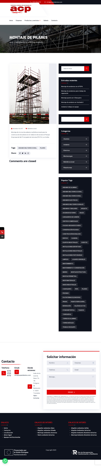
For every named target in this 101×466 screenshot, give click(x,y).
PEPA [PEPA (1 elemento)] (76, 293)
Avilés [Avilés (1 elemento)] (81, 214)
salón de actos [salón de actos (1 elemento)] (79, 311)
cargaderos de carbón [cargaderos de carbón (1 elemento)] (71, 218)
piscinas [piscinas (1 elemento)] (66, 298)
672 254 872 (37, 2)
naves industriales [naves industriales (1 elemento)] (69, 289)
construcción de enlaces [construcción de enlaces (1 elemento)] (72, 236)
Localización (8, 439)
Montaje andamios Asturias (47, 439)
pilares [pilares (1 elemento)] (84, 293)
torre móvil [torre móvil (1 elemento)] (67, 320)
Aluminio (66, 139)
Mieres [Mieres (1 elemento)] (65, 276)
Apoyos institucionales (12, 443)
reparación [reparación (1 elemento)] (67, 311)
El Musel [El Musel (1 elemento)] (74, 240)
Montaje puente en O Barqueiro (71, 98)
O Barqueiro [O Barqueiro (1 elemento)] (67, 293)
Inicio (11, 20)
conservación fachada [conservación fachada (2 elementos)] (71, 231)
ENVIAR (71, 398)
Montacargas (68, 156)
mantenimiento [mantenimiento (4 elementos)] (68, 267)
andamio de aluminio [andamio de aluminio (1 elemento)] (70, 187)
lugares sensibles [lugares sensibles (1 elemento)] (78, 262)
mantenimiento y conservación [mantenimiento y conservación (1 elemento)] (73, 271)
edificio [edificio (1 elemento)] (65, 240)
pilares (42, 148)
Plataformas (67, 167)
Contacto (54, 20)
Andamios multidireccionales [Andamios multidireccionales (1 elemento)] (73, 205)
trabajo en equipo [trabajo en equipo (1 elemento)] (69, 333)
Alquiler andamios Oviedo (47, 437)
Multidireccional (21, 42)
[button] (5, 461)
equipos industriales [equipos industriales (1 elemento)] (70, 245)
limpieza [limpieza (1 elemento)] (65, 262)
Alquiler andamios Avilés (80, 434)
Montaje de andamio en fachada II (72, 102)
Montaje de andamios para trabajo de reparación (73, 92)
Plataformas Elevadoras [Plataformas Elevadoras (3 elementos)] (71, 302)
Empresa (19, 20)
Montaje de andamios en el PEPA (72, 86)
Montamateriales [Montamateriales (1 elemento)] (69, 284)
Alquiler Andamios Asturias (81, 437)
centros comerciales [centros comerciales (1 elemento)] (70, 223)
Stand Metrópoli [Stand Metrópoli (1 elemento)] (69, 315)
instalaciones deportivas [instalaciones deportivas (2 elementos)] (72, 249)
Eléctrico (66, 150)
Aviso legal (8, 441)
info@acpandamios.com (54, 2)
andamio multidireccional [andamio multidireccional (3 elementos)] (72, 196)
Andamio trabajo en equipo (70, 107)
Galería (46, 20)
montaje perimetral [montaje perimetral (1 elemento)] (70, 280)
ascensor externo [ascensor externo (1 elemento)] (69, 214)
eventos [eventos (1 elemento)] (84, 245)
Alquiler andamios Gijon (46, 434)
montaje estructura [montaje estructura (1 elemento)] (78, 276)
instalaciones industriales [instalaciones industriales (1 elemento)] (72, 253)
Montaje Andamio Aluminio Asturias (84, 441)
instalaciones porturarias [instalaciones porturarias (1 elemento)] (72, 258)
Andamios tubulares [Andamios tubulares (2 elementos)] (70, 209)
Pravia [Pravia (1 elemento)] (65, 306)
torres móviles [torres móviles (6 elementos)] (68, 328)
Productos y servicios (32, 20)
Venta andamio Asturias (46, 441)
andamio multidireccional (27, 148)
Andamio (66, 145)
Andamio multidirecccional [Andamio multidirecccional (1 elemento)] (72, 192)
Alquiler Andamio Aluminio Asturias (84, 439)
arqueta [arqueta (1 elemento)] (84, 209)
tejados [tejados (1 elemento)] (81, 315)
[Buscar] (86, 119)
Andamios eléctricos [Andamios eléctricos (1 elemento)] (70, 200)
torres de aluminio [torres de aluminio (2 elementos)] (69, 324)
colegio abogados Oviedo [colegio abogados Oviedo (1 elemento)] (72, 227)
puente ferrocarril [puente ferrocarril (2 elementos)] (78, 306)
